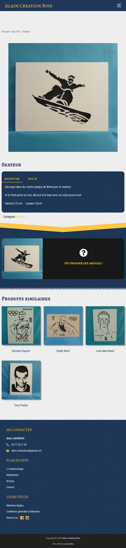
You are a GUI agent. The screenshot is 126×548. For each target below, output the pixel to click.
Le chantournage (14, 468)
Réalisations (12, 475)
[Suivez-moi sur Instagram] (27, 517)
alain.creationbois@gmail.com (26, 450)
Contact (10, 487)
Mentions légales (15, 505)
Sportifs (16, 31)
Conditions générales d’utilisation (23, 511)
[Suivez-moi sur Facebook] (22, 517)
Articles (10, 481)
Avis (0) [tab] (32, 179)
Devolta (70, 543)
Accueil (5, 31)
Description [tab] (12, 179)
